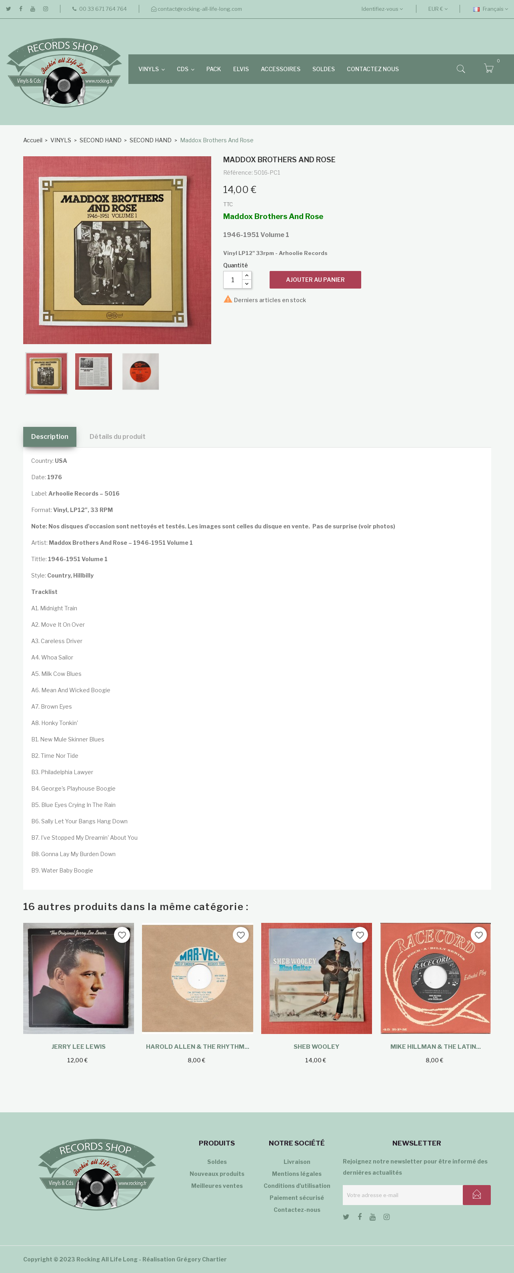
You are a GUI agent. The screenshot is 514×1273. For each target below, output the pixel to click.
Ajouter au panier (315, 279)
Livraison (297, 1161)
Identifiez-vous (382, 9)
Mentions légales (297, 1173)
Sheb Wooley (317, 1046)
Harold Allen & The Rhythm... (197, 1046)
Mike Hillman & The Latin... (435, 1046)
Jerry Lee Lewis (79, 1046)
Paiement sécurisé (297, 1197)
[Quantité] (232, 280)
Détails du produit (118, 436)
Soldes (217, 1161)
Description (49, 436)
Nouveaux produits (217, 1173)
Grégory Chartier (201, 1259)
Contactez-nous (297, 1209)
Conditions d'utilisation (297, 1185)
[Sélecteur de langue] (490, 9)
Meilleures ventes (217, 1185)
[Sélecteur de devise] (438, 9)
